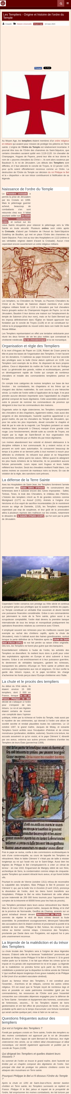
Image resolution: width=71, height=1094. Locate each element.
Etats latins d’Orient (32, 488)
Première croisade (17, 193)
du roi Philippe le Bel (58, 172)
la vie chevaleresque (34, 340)
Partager (38, 68)
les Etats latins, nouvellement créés (16, 218)
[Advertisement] (35, 46)
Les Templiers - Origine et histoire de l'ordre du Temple (33, 16)
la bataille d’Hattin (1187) (30, 516)
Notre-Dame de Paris (49, 914)
